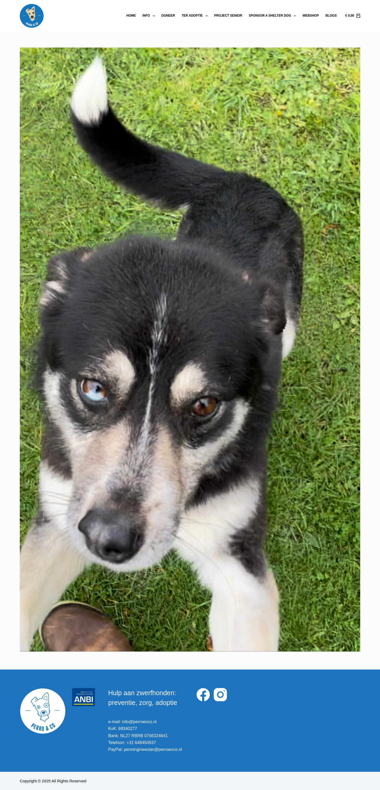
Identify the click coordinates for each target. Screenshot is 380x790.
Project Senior (228, 15)
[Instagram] (220, 694)
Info (149, 16)
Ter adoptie (196, 16)
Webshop (310, 15)
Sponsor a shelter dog (273, 16)
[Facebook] (203, 694)
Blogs (331, 15)
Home (131, 15)
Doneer (168, 15)
